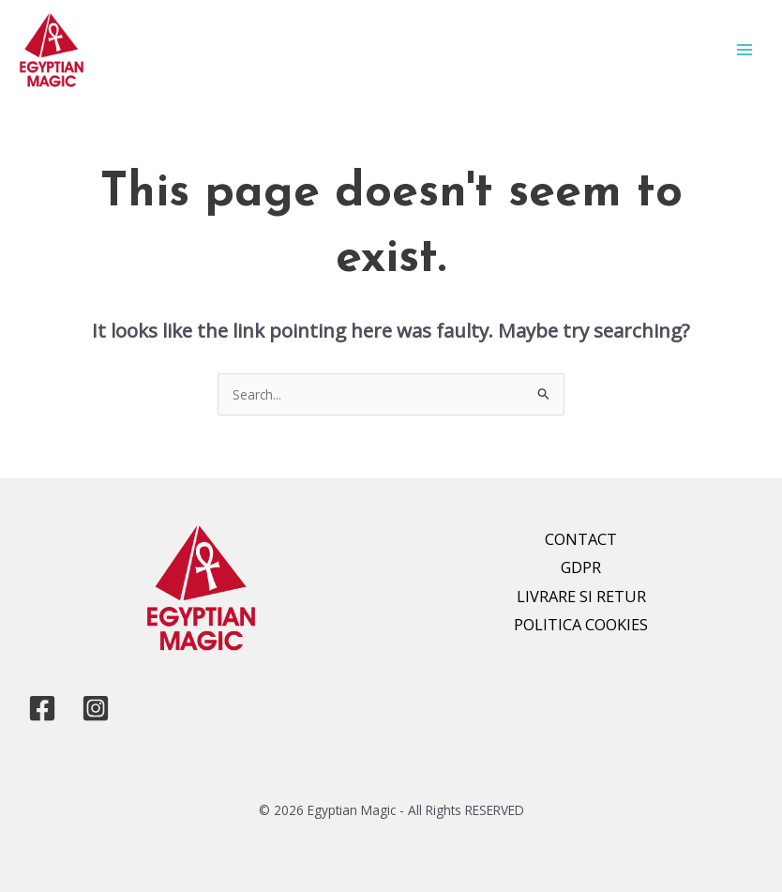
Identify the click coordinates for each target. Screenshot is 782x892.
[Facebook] (42, 708)
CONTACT (581, 539)
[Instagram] (96, 708)
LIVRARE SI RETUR (581, 596)
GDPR (581, 567)
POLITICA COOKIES (581, 624)
